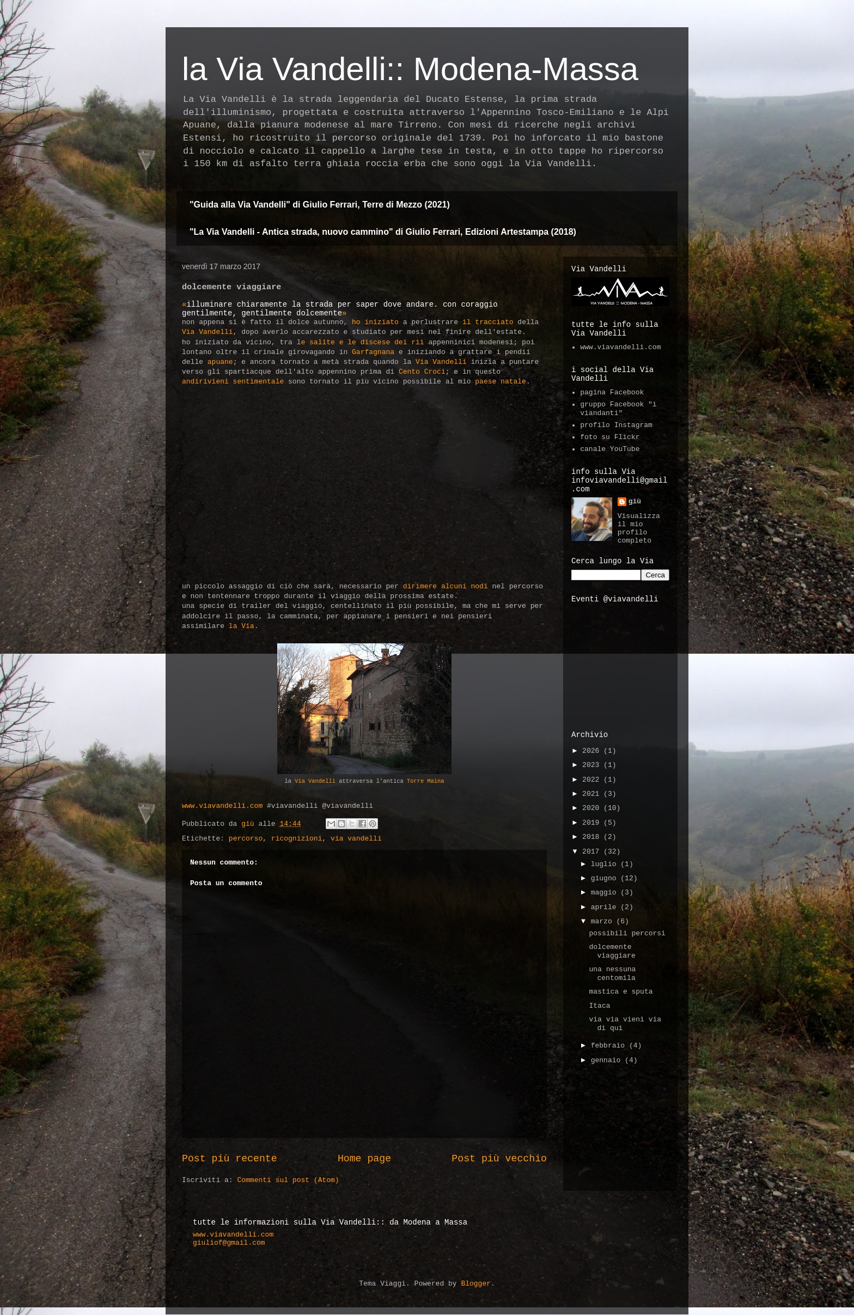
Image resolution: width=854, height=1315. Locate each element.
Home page (364, 1158)
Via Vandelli (207, 332)
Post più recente (229, 1158)
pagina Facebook (612, 392)
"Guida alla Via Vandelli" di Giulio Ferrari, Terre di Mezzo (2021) (320, 204)
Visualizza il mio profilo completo (639, 528)
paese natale (500, 382)
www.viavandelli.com (222, 806)
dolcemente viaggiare (612, 951)
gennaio (608, 1060)
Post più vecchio (499, 1158)
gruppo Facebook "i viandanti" (618, 408)
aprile (606, 907)
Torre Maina (425, 781)
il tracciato (488, 322)
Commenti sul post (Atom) (288, 1180)
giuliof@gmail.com (229, 1243)
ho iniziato (375, 322)
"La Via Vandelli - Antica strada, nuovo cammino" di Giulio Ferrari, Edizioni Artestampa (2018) (383, 231)
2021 (592, 794)
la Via (241, 626)
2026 (592, 751)
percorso (246, 839)
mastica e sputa (620, 992)
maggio (606, 892)
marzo (604, 921)
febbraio (610, 1046)
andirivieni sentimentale (233, 382)
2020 (592, 808)
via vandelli (356, 839)
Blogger (476, 1284)
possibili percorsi (627, 933)
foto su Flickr (609, 437)
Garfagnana (373, 352)
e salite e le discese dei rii (362, 342)
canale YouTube (609, 449)
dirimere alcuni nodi (445, 586)
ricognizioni (296, 839)
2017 (592, 852)
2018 (592, 837)
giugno (606, 878)
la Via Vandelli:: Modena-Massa (410, 69)
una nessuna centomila (612, 973)
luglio (606, 864)
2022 (592, 780)
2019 (592, 823)
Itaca (599, 1006)
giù (635, 501)
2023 (592, 765)
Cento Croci (422, 372)
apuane (220, 362)
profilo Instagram (616, 425)
